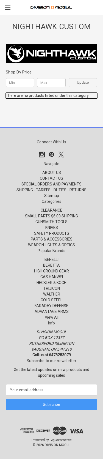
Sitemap (51, 195)
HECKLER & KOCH (51, 282)
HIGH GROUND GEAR (51, 271)
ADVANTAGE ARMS (52, 311)
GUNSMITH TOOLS (51, 222)
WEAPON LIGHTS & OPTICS (51, 245)
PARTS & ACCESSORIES (52, 239)
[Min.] (20, 82)
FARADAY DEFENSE (51, 306)
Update (83, 82)
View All (52, 317)
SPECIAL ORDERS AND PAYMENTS (51, 184)
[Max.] (51, 82)
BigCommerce (61, 440)
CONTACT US (51, 178)
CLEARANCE (51, 210)
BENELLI (51, 259)
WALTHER (51, 294)
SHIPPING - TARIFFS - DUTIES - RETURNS (51, 190)
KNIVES (51, 227)
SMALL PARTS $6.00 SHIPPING (51, 216)
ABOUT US (51, 172)
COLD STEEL (51, 300)
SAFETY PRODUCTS (51, 233)
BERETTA (51, 265)
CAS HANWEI (51, 277)
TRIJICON (51, 288)
